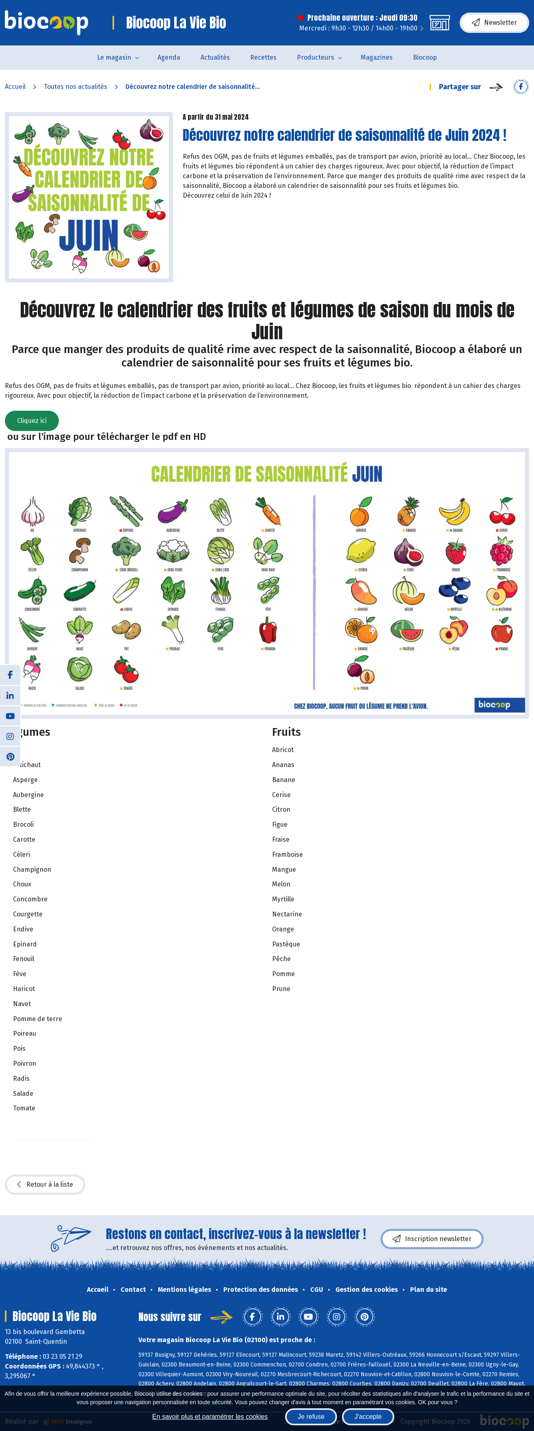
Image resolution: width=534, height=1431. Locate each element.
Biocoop (425, 57)
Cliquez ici (32, 421)
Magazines (377, 57)
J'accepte (368, 1416)
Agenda (169, 57)
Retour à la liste (45, 1185)
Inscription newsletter (432, 1239)
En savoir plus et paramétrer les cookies (210, 1416)
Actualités (215, 57)
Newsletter (494, 23)
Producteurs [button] (315, 57)
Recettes (263, 57)
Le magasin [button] (114, 57)
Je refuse (311, 1416)
